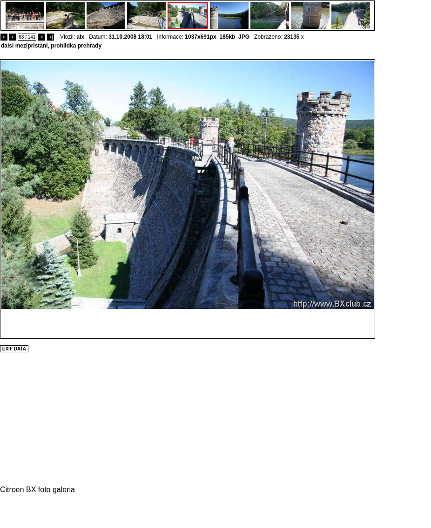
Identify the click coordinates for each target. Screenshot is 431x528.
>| (50, 37)
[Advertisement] (403, 199)
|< (4, 37)
